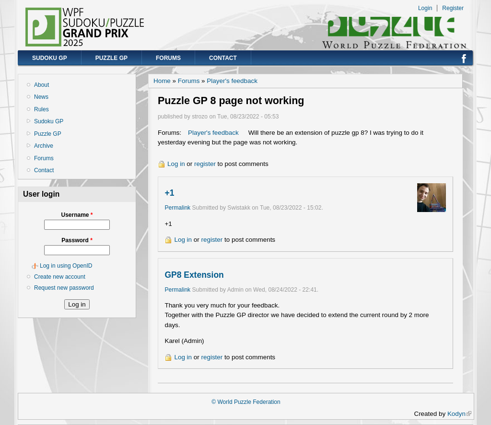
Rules (41, 109)
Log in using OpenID (66, 265)
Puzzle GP (111, 58)
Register (453, 8)
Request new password (64, 287)
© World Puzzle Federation (245, 402)
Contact (223, 58)
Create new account (59, 276)
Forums (168, 58)
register (205, 163)
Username (77, 215)
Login (425, 8)
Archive (43, 145)
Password (77, 240)
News (41, 97)
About (41, 85)
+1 (169, 193)
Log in (176, 163)
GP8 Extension (193, 275)
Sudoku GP (49, 58)
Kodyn (459, 413)
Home (162, 80)
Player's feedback (232, 80)
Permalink (177, 207)
